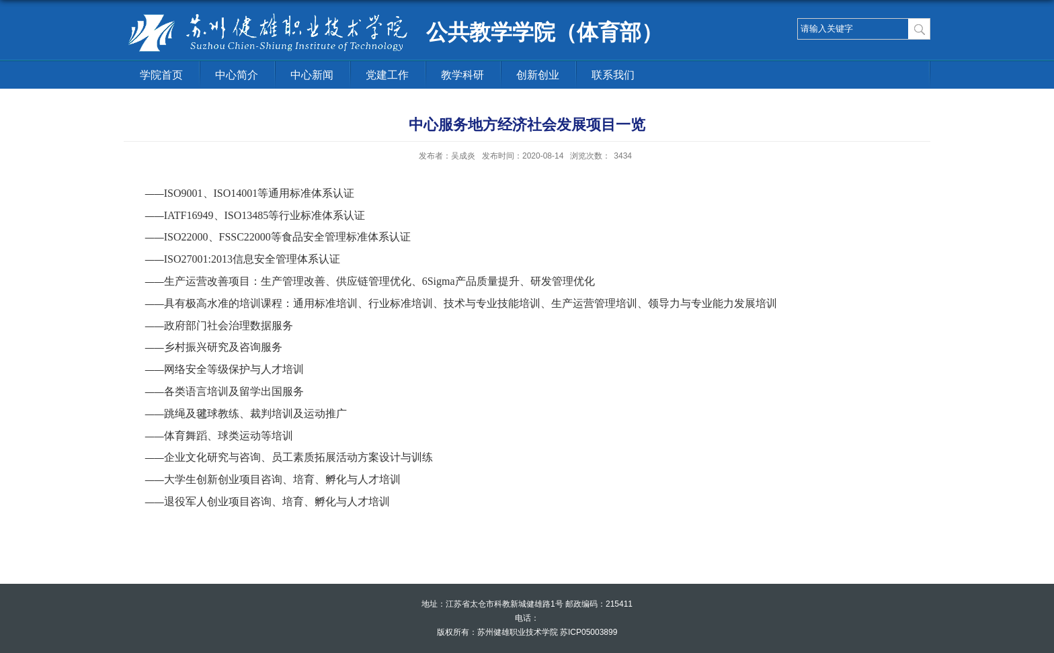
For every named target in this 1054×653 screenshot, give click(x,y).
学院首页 (161, 75)
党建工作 (387, 75)
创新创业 (537, 75)
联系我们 (613, 75)
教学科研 (462, 75)
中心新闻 (311, 75)
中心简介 (236, 75)
